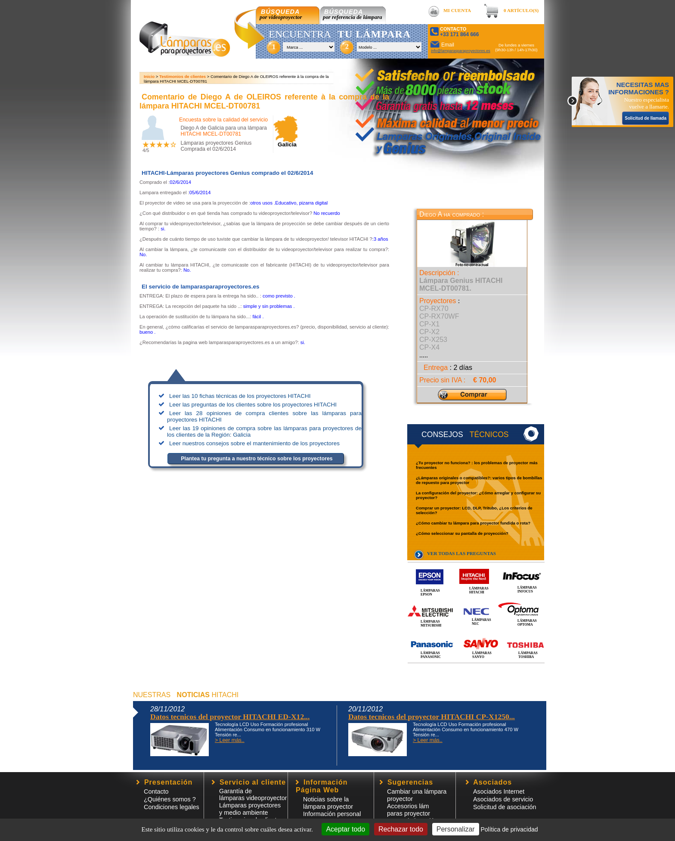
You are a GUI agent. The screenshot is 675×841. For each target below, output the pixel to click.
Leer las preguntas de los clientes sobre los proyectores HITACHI (253, 404)
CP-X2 (429, 331)
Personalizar (456, 829)
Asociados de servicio (503, 799)
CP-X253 (433, 339)
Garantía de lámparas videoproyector (253, 794)
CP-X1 (429, 324)
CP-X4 (429, 347)
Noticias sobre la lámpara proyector (328, 803)
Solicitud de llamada (645, 118)
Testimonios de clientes (182, 76)
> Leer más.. (230, 740)
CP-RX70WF (439, 316)
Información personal (332, 813)
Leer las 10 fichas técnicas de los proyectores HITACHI (239, 396)
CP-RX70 (434, 308)
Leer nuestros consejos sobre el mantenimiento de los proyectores (254, 443)
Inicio (149, 76)
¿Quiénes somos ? (170, 799)
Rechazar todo (400, 829)
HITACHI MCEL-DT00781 (210, 134)
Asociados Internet (498, 791)
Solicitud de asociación (504, 807)
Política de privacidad (509, 829)
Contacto (156, 791)
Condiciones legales (171, 807)
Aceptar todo (345, 829)
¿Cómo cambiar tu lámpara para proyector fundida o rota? (473, 523)
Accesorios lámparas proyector (408, 810)
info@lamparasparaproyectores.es (460, 51)
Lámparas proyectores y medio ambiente (250, 809)
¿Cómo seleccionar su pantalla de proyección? (462, 533)
